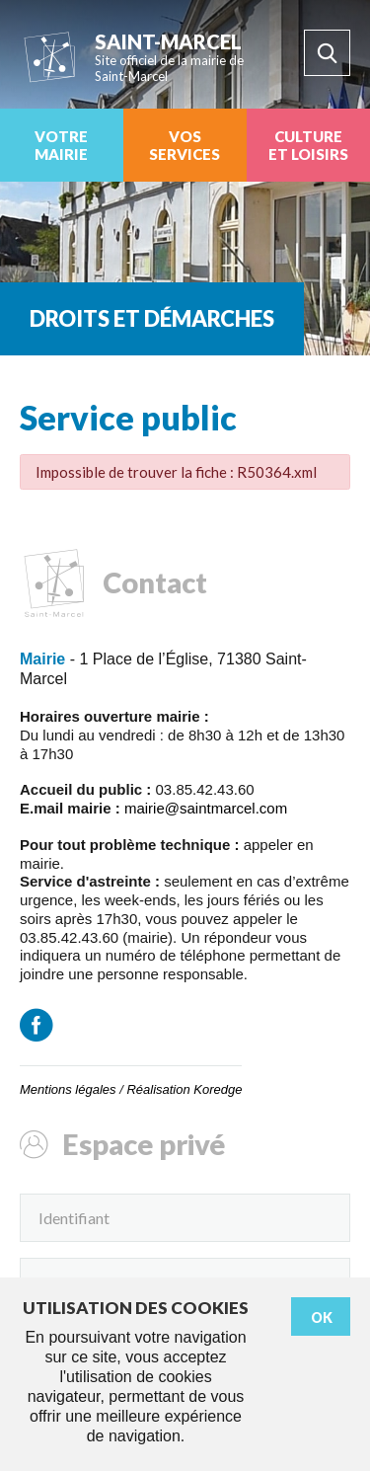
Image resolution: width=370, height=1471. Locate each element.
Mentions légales (68, 1089)
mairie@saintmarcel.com (205, 808)
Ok (322, 1317)
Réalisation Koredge (184, 1089)
